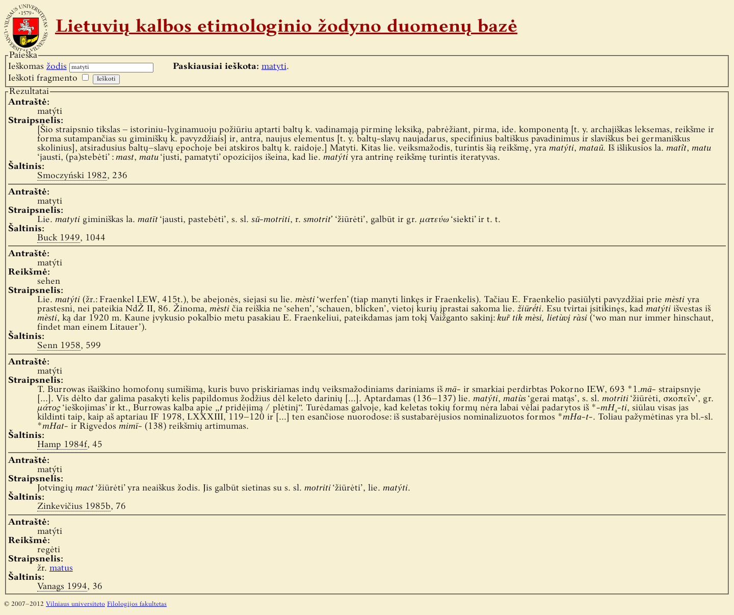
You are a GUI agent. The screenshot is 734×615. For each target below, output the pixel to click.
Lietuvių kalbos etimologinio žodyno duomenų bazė (286, 27)
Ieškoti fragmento (42, 78)
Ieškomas (37, 66)
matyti (273, 66)
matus (61, 568)
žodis (56, 66)
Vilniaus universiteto (75, 604)
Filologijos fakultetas (137, 604)
